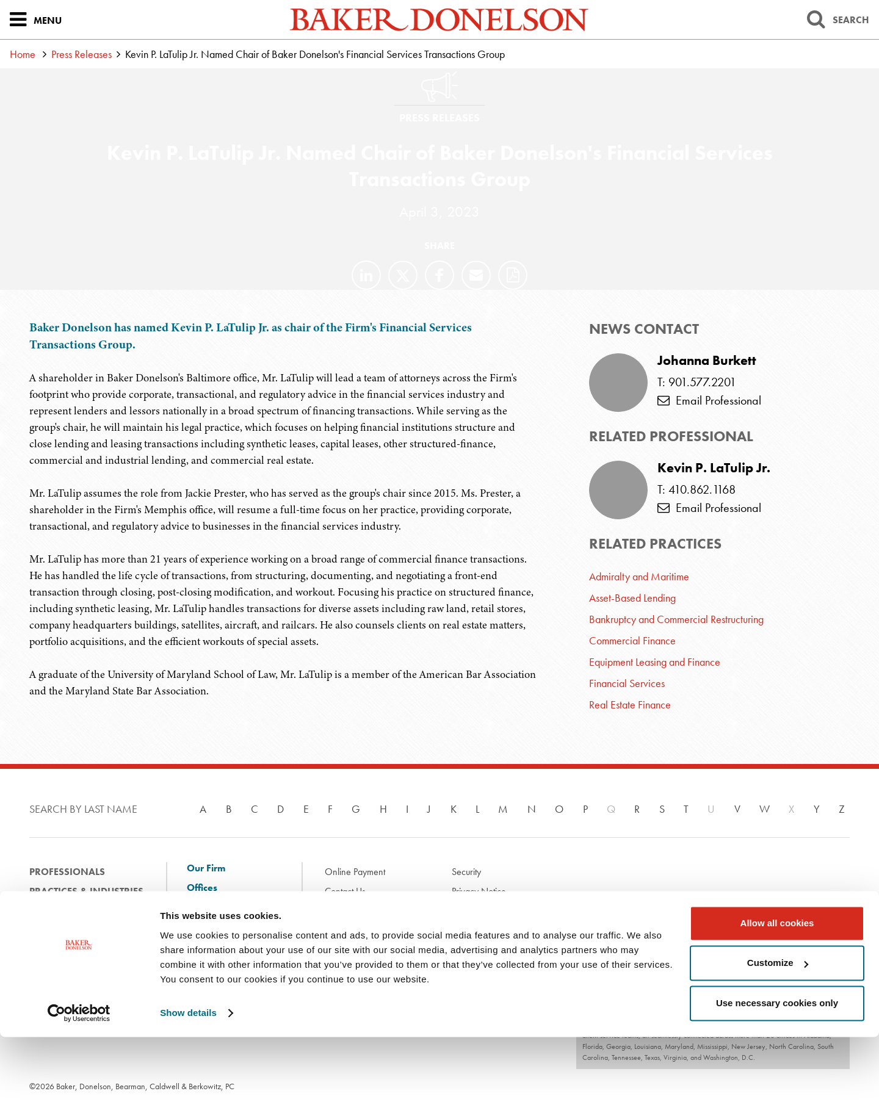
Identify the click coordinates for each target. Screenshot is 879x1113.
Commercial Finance (632, 640)
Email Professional (709, 400)
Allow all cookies (777, 999)
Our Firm (206, 868)
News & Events (66, 930)
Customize (777, 1039)
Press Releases (81, 54)
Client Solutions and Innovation (230, 913)
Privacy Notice (479, 891)
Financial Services (627, 683)
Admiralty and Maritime (639, 576)
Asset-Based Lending (632, 598)
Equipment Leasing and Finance (654, 662)
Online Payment (355, 871)
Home (22, 54)
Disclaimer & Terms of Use (374, 910)
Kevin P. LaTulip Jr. (713, 468)
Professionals (67, 871)
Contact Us (345, 891)
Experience (56, 910)
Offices (202, 888)
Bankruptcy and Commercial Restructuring (676, 619)
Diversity (206, 939)
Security (466, 871)
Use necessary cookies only (777, 1079)
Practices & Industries (86, 891)
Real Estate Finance (630, 704)
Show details (188, 1089)
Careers (204, 959)
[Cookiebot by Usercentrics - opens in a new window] (79, 1089)
